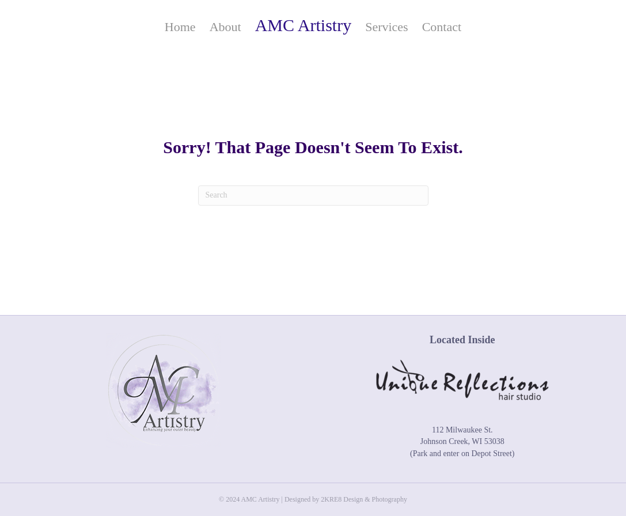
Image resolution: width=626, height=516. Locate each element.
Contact (441, 27)
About (225, 27)
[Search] (313, 195)
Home (180, 27)
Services (386, 27)
